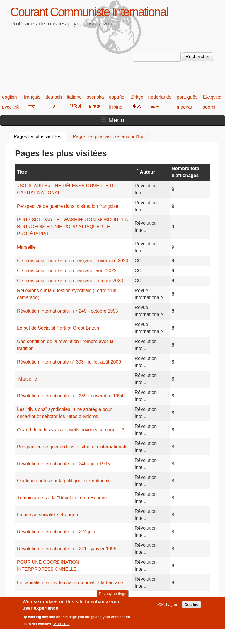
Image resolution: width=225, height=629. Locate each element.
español (117, 97)
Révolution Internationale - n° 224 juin (56, 531)
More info (61, 626)
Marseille (26, 247)
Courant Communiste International (89, 12)
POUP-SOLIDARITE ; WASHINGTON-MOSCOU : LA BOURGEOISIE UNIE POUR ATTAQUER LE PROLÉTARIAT (72, 226)
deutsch (53, 97)
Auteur (147, 171)
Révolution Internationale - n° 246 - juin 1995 (63, 463)
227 (88, 599)
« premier (25, 599)
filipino (115, 106)
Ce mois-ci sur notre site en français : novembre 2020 (72, 260)
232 (145, 599)
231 (133, 599)
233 (156, 599)
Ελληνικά (212, 97)
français (32, 97)
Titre (22, 171)
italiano (74, 97)
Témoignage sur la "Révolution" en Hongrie (62, 497)
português (187, 97)
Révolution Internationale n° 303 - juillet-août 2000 (69, 361)
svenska (95, 97)
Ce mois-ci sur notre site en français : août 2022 (67, 270)
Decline (191, 607)
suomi (209, 106)
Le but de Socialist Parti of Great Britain (58, 327)
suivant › (190, 599)
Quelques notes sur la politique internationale (64, 480)
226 (77, 599)
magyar (184, 106)
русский (10, 106)
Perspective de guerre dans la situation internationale (72, 446)
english (9, 97)
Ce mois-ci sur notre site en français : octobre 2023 (70, 280)
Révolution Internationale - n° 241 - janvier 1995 (66, 548)
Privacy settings (112, 596)
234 (167, 599)
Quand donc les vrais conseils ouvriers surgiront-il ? (70, 429)
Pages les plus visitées (40, 136)
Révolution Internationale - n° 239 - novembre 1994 (70, 395)
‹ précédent (50, 599)
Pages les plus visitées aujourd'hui (108, 136)
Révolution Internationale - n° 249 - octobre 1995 (67, 310)
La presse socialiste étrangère (48, 514)
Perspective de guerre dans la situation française (67, 206)
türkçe (136, 97)
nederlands (159, 97)
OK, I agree (168, 607)
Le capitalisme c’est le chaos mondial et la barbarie (70, 582)
